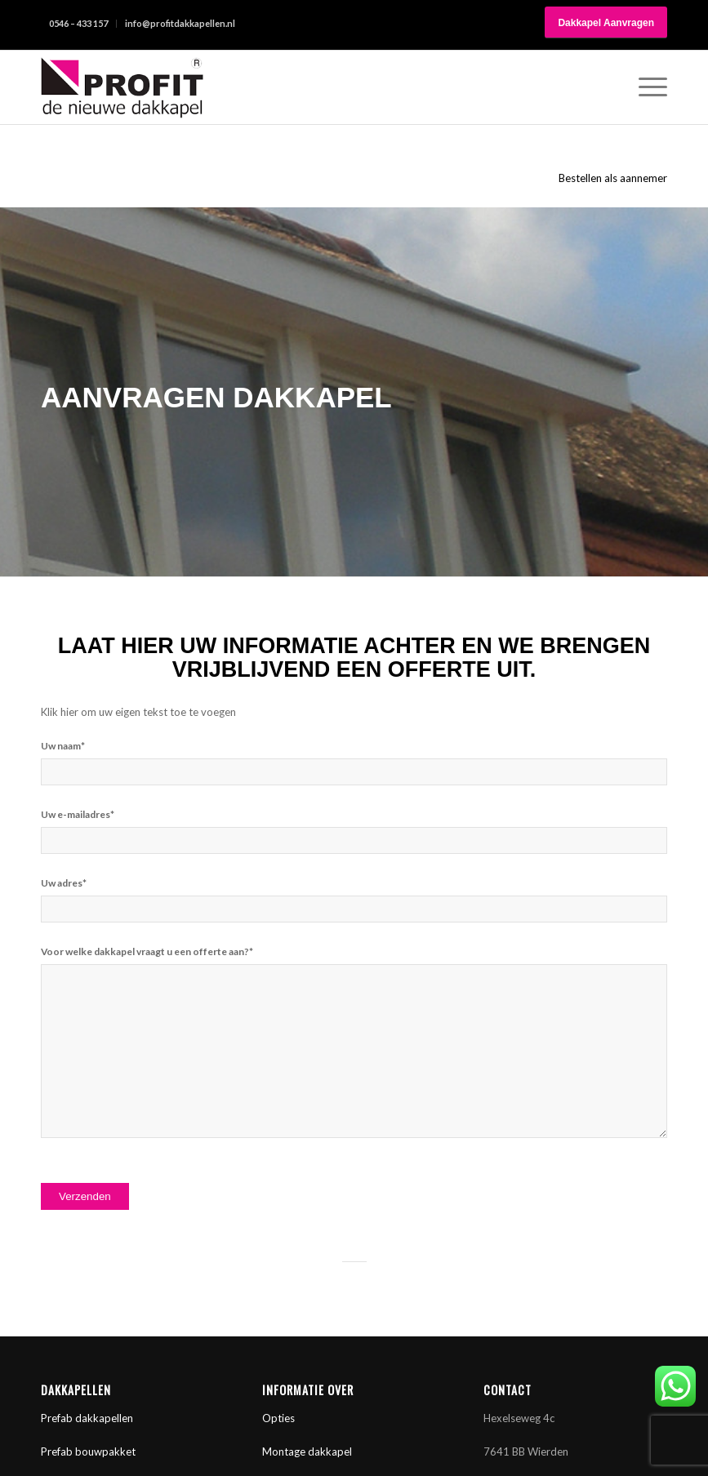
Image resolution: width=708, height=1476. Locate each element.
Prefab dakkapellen (87, 1418)
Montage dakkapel (307, 1451)
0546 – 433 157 (78, 23)
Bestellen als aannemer (613, 177)
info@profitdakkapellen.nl (180, 23)
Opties (278, 1418)
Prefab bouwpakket (88, 1451)
